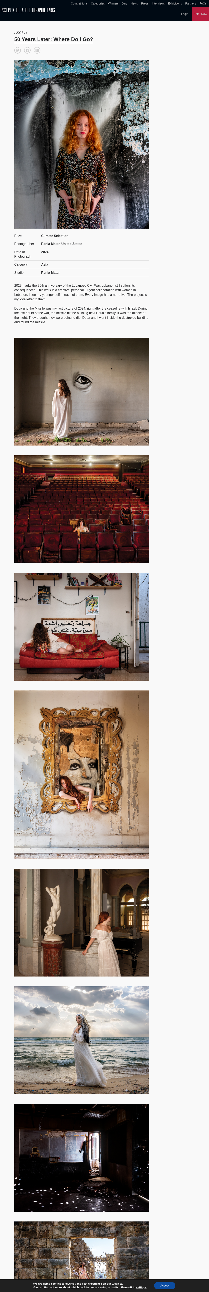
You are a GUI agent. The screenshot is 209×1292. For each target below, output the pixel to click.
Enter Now (200, 14)
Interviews (158, 3)
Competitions (79, 3)
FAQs (203, 3)
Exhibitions (175, 3)
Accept (164, 1286)
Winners (113, 3)
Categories (98, 3)
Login (184, 14)
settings (141, 1287)
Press (145, 3)
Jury (124, 3)
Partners (190, 3)
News (134, 3)
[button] (17, 50)
